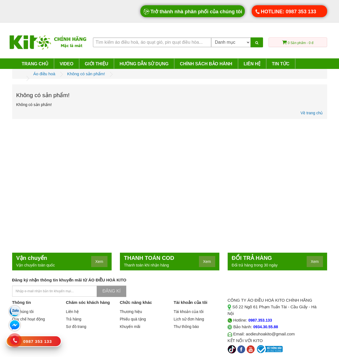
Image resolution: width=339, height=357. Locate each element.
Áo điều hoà (44, 73)
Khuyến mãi (130, 326)
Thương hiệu (131, 311)
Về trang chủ (312, 113)
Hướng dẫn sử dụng (144, 63)
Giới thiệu (96, 63)
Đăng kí (112, 291)
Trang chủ (35, 63)
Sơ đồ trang (76, 326)
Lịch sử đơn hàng (189, 319)
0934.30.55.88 (265, 327)
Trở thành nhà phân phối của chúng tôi (192, 11)
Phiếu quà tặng (133, 319)
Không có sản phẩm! (86, 73)
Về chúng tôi (23, 311)
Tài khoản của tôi (189, 311)
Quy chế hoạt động (28, 319)
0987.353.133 (260, 320)
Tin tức (281, 63)
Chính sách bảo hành (206, 63)
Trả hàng (74, 319)
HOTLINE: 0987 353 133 (285, 12)
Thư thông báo (186, 326)
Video (66, 63)
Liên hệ (252, 63)
